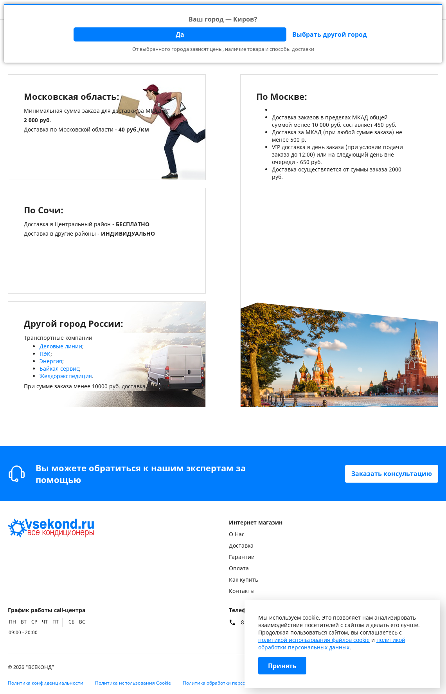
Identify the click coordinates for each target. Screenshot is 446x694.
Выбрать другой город (329, 34)
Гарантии (242, 557)
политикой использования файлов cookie (314, 640)
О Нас (237, 534)
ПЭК (45, 353)
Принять (282, 666)
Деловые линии (61, 346)
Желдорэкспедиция (66, 376)
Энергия (51, 361)
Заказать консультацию (391, 473)
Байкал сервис (59, 368)
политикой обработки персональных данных (331, 643)
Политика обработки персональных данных (233, 683)
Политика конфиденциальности (45, 683)
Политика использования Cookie (133, 683)
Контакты (242, 591)
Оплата (239, 568)
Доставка (241, 545)
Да (180, 34)
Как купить (243, 579)
